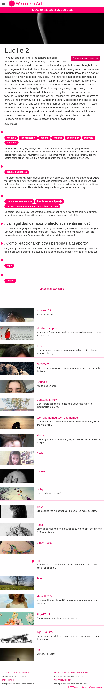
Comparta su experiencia (85, 58)
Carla (40, 453)
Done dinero (8, 680)
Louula (41, 471)
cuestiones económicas (19, 201)
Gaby (40, 489)
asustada (11, 142)
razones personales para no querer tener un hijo (32, 206)
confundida (73, 138)
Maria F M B (44, 596)
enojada (57, 138)
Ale (39, 649)
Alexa (40, 507)
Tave (39, 578)
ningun (10, 280)
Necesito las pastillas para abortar (71, 672)
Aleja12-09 (43, 614)
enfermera (43, 364)
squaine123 (44, 310)
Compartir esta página (52, 289)
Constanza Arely (47, 399)
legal (9, 265)
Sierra (40, 435)
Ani (39, 560)
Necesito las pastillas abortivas (52, 9)
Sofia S (41, 524)
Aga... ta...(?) (45, 632)
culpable (88, 138)
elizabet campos (47, 328)
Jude (40, 346)
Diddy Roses (44, 542)
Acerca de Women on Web (15, 672)
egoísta (44, 138)
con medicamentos (17, 172)
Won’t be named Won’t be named (57, 417)
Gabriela (42, 381)
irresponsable (28, 138)
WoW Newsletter (62, 680)
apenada (11, 138)
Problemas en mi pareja (49, 201)
